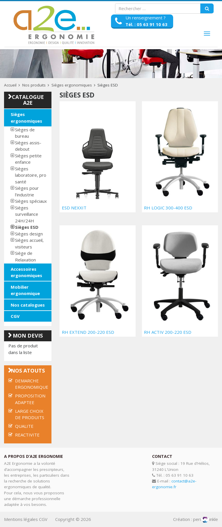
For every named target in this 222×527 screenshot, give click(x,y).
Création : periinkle (195, 519)
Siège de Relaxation (25, 256)
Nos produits (34, 85)
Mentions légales (21, 519)
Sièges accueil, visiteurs (29, 243)
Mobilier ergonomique (25, 290)
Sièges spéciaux (31, 201)
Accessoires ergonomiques (26, 272)
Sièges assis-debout (28, 146)
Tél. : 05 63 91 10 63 (146, 24)
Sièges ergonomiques (71, 85)
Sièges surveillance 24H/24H (26, 214)
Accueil (10, 85)
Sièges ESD (26, 227)
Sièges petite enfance (28, 159)
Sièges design (29, 234)
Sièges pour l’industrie (27, 191)
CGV (15, 316)
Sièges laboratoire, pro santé (30, 175)
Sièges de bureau (25, 133)
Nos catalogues (28, 305)
